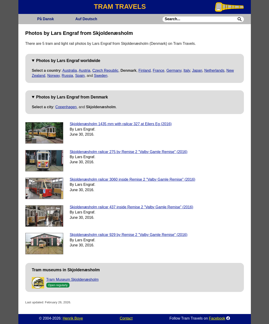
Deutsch (86, 19)
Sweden (100, 76)
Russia (67, 76)
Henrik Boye (73, 318)
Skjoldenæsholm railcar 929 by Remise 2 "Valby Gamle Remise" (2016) (128, 235)
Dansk (45, 19)
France (158, 70)
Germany (174, 70)
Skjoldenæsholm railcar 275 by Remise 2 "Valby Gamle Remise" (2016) (128, 152)
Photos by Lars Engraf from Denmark (72, 97)
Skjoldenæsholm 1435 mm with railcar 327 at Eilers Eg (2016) (121, 124)
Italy (186, 70)
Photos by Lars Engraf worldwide (68, 60)
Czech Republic (105, 70)
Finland (145, 70)
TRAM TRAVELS (120, 6)
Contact (126, 318)
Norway (53, 76)
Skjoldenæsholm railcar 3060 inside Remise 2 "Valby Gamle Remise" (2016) (132, 179)
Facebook (217, 318)
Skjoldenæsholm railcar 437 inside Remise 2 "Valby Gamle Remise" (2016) (131, 207)
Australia (69, 70)
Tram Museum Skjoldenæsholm (72, 279)
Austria (84, 70)
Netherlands (214, 70)
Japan (197, 70)
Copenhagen (66, 107)
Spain (80, 76)
